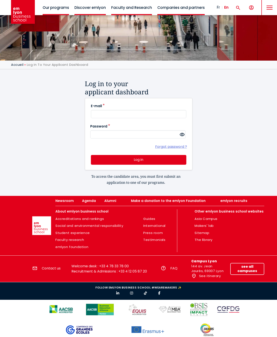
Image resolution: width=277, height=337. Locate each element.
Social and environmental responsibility (89, 225)
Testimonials (154, 239)
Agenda (89, 200)
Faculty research (69, 239)
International (154, 225)
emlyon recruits (233, 200)
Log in (138, 159)
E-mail (96, 106)
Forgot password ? (171, 146)
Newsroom (64, 200)
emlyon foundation (71, 247)
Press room (153, 233)
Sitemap (202, 233)
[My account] (251, 7)
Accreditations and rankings (79, 218)
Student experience (72, 233)
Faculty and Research (131, 7)
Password (98, 126)
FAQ (173, 268)
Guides (149, 218)
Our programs (56, 7)
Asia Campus (206, 218)
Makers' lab (204, 225)
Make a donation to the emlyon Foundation (168, 200)
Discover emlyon (90, 7)
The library (204, 239)
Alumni (110, 200)
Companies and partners (181, 7)
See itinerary (209, 276)
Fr (218, 7)
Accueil (17, 64)
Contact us (51, 268)
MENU (268, 4)
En (226, 7)
